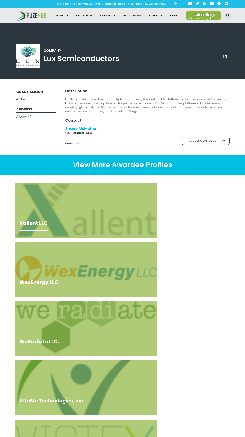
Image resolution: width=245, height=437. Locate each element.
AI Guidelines (121, 391)
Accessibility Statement (121, 385)
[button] (228, 16)
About (61, 15)
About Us (121, 373)
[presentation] (34, 383)
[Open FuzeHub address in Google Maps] (213, 342)
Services (84, 15)
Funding (107, 15)
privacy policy (37, 396)
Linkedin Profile (77, 142)
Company (53, 50)
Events (156, 15)
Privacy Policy (121, 379)
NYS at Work (132, 15)
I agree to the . (29, 396)
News (174, 15)
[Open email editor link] (225, 350)
